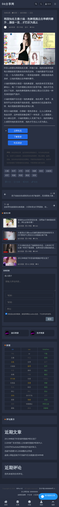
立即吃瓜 (18, 130)
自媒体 (48, 171)
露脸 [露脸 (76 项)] (12, 408)
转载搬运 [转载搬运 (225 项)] (29, 404)
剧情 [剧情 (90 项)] (45, 358)
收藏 (17, 182)
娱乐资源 (23, 13)
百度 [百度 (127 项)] (29, 379)
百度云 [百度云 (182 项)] (45, 379)
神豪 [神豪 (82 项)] (45, 383)
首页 (15, 13)
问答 (29, 503)
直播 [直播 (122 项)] (29, 383)
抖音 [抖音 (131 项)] (12, 370)
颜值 (27, 175)
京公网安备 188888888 (29, 492)
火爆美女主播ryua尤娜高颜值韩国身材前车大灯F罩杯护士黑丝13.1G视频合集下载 (36, 233)
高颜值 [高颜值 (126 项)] (45, 408)
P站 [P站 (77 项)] (12, 354)
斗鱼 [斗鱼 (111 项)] (29, 374)
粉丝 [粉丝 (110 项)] (29, 387)
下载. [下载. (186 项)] (46, 354)
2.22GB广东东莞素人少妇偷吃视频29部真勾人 (23, 443)
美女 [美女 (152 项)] (45, 391)
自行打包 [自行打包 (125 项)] (29, 395)
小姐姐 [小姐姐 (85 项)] (12, 366)
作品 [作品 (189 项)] (29, 358)
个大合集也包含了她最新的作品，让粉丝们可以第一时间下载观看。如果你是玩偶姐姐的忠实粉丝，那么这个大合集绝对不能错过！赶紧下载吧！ (36, 248)
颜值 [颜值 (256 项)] (29, 408)
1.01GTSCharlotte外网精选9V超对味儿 (20, 447)
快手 (13, 171)
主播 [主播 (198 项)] (12, 358)
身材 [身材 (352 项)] (12, 404)
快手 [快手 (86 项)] (45, 366)
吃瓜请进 (18, 143)
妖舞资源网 (22, 495)
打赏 (8, 182)
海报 (26, 182)
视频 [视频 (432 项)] (29, 400)
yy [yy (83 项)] (29, 354)
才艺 (20, 171)
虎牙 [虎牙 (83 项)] (45, 395)
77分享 (29, 495)
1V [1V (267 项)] (13, 349)
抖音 (27, 171)
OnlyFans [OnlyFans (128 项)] (46, 349)
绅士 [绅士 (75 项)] (12, 391)
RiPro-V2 (19, 488)
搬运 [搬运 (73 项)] (45, 370)
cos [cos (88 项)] (29, 349)
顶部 (53, 503)
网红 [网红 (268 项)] (29, 391)
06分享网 (8, 3)
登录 (48, 4)
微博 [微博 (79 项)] (29, 366)
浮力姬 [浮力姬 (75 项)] (12, 379)
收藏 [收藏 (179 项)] (12, 374)
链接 (34, 182)
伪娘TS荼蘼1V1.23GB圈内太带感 (18, 451)
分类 (18, 503)
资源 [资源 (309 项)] (45, 400)
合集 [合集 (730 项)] (12, 362)
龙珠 (34, 175)
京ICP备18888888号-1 (47, 488)
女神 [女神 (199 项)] (29, 362)
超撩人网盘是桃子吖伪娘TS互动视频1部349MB (24, 455)
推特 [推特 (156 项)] (29, 370)
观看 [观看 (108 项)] (12, 400)
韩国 (20, 175)
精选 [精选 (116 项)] (45, 387)
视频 (13, 175)
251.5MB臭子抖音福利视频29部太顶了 (33, 258)
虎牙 (7, 175)
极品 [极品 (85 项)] (45, 374)
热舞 (34, 171)
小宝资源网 (37, 495)
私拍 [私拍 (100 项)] (12, 387)
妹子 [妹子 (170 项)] (45, 362)
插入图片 (8, 276)
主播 (7, 171)
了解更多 (18, 136)
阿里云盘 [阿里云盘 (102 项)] (46, 404)
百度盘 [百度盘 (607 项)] (12, 383)
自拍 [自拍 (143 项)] (12, 395)
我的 (41, 503)
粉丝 (41, 171)
